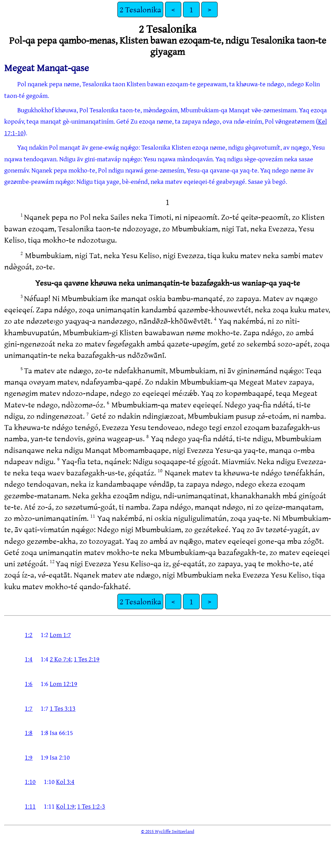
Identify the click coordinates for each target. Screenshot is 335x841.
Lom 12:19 (63, 684)
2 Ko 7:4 (60, 659)
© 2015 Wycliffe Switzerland (167, 831)
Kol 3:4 (65, 781)
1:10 (30, 781)
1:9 (28, 757)
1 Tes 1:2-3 (91, 806)
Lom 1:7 (60, 635)
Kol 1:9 (65, 806)
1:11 (30, 806)
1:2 (28, 635)
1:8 (28, 732)
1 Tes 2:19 (86, 659)
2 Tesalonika (140, 9)
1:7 (28, 708)
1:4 (28, 659)
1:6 (28, 684)
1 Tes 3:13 (62, 708)
